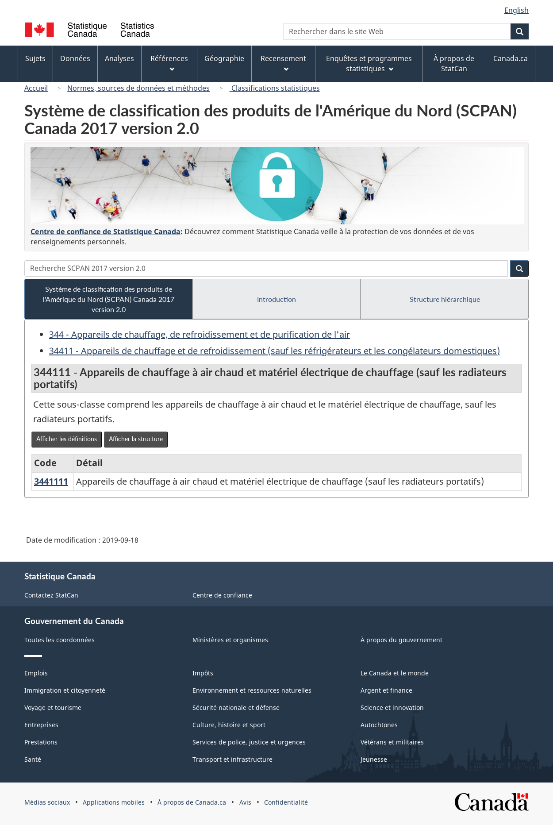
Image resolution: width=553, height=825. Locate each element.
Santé (32, 759)
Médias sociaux (47, 802)
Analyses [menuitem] (119, 58)
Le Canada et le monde (395, 673)
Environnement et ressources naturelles (251, 690)
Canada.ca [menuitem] (510, 58)
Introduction (276, 299)
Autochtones (379, 725)
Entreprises (41, 725)
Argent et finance (386, 690)
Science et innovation (392, 707)
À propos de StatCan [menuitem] (454, 63)
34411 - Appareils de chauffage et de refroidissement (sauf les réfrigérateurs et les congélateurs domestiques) (274, 351)
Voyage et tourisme (52, 707)
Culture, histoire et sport (228, 725)
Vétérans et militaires (392, 742)
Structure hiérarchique (445, 299)
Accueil (36, 88)
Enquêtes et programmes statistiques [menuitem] (369, 63)
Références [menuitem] (169, 63)
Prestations (41, 742)
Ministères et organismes (230, 640)
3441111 (51, 481)
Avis (245, 802)
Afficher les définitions (66, 439)
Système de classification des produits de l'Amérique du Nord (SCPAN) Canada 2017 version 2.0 (108, 299)
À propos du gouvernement (401, 640)
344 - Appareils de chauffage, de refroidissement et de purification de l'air (199, 334)
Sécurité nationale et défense (236, 707)
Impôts (202, 673)
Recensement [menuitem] (283, 63)
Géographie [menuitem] (224, 58)
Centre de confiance (222, 595)
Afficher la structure (136, 439)
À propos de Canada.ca (191, 802)
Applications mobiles (114, 802)
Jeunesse (374, 759)
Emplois (36, 673)
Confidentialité (286, 802)
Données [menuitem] (75, 58)
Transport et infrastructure (232, 759)
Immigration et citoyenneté (64, 690)
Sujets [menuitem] (35, 58)
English (516, 10)
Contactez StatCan (51, 595)
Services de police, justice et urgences (249, 742)
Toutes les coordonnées (59, 640)
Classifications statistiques (275, 88)
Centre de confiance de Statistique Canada (105, 231)
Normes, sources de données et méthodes (138, 88)
